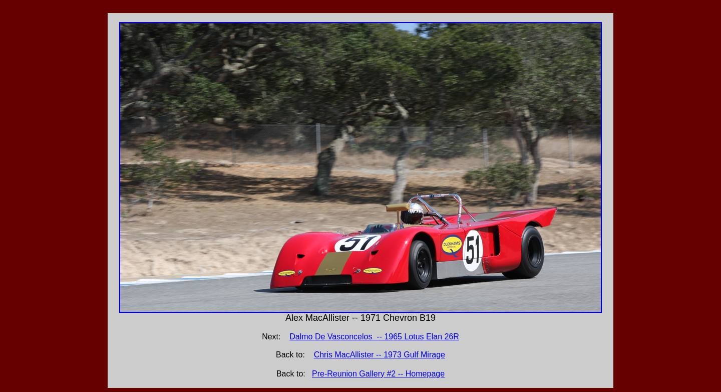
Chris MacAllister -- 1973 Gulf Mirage (379, 354)
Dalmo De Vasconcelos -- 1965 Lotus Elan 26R (374, 336)
